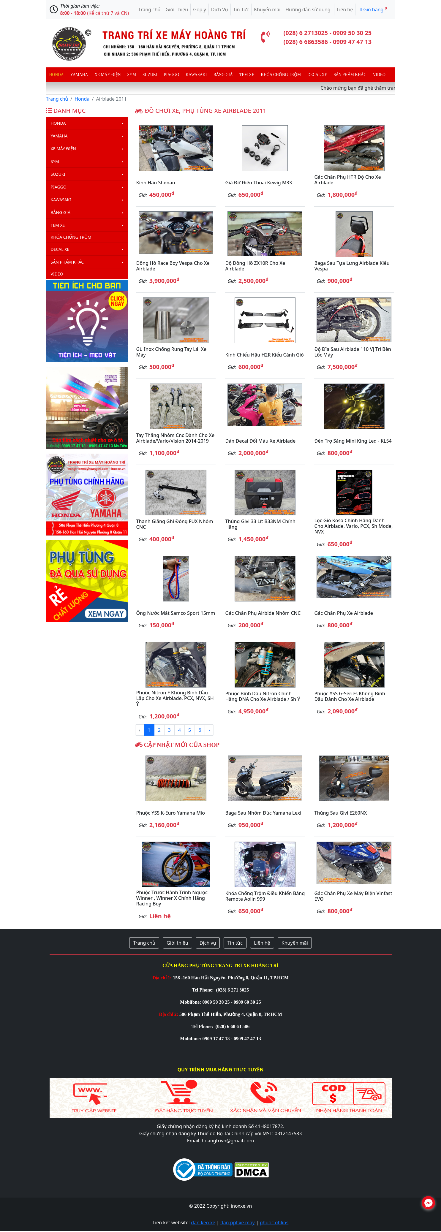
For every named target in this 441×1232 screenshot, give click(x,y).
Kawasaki (196, 74)
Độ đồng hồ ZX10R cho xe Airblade (255, 266)
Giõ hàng (373, 9)
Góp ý (199, 9)
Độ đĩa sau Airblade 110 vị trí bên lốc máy (352, 352)
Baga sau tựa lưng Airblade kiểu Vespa (351, 266)
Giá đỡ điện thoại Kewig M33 (258, 182)
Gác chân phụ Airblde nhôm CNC (263, 613)
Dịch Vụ (219, 9)
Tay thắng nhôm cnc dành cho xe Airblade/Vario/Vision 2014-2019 (175, 438)
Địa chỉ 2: (168, 1014)
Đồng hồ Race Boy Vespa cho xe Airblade (173, 266)
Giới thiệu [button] (177, 943)
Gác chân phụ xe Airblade (343, 613)
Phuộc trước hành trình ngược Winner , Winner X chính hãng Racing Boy (172, 898)
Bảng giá (223, 74)
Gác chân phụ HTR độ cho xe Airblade (347, 180)
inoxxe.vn (241, 1206)
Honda (56, 74)
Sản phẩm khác (350, 74)
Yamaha (79, 74)
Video (379, 74)
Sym (131, 74)
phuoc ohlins (274, 1222)
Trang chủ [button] (144, 943)
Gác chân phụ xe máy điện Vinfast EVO (353, 896)
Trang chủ (149, 9)
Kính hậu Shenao (155, 182)
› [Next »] (209, 730)
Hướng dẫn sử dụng (308, 9)
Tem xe (246, 74)
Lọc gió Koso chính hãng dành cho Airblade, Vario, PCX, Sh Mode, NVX (353, 526)
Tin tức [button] (235, 943)
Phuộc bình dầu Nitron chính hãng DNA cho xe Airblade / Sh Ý (262, 696)
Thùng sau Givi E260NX (340, 813)
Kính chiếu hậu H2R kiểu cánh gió (264, 354)
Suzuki (150, 74)
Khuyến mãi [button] (295, 943)
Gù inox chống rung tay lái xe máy (171, 352)
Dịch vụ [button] (208, 943)
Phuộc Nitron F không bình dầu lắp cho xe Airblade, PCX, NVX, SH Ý (175, 698)
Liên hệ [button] (262, 943)
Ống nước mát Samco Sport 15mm (175, 613)
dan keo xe (203, 1222)
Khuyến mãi (267, 9)
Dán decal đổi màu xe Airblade (260, 441)
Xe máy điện (107, 74)
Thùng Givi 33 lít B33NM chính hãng (260, 524)
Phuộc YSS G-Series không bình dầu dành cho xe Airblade (349, 696)
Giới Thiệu (177, 9)
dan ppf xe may (237, 1222)
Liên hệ (345, 9)
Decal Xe (317, 74)
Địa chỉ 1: (162, 977)
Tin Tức (241, 9)
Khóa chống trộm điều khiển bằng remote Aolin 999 (265, 896)
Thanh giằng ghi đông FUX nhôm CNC (174, 524)
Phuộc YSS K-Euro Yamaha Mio (170, 813)
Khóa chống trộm (281, 74)
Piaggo (171, 74)
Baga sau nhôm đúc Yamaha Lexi (263, 813)
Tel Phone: (203, 989)
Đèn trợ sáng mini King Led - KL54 (352, 441)
